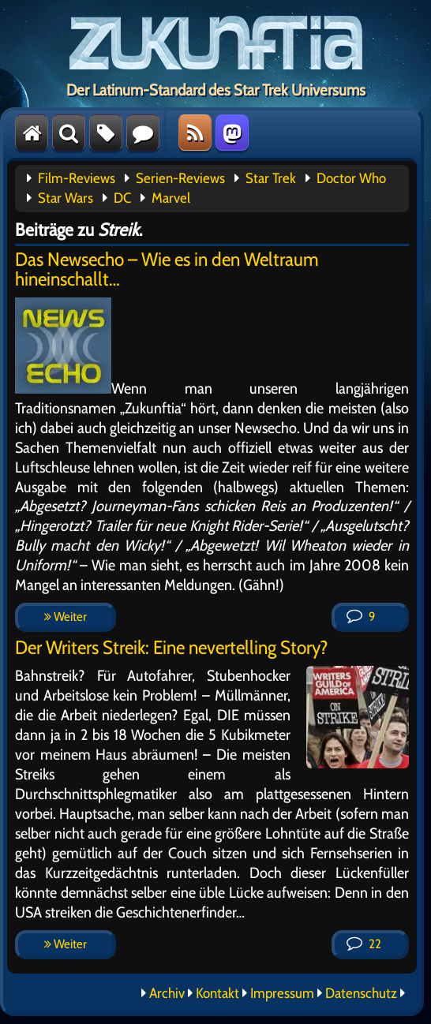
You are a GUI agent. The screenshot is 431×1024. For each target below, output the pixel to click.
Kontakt (217, 993)
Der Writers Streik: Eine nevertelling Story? (171, 647)
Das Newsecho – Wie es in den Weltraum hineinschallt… (166, 269)
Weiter (65, 616)
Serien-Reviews (180, 178)
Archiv (167, 993)
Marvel (171, 198)
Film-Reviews (76, 178)
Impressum (282, 993)
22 (364, 943)
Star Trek (270, 178)
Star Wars (65, 198)
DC (122, 198)
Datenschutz (361, 993)
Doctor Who (351, 178)
